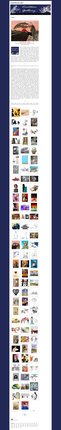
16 (18, 424)
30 (23, 425)
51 (14, 427)
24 (36, 424)
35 (33, 425)
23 (34, 424)
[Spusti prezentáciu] (14, 107)
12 (36, 423)
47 (32, 426)
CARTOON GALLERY (16, 3)
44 (25, 426)
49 (36, 426)
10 (32, 423)
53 (18, 427)
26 (14, 425)
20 (27, 424)
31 (25, 425)
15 (16, 424)
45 (27, 426)
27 (16, 425)
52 (16, 427)
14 (14, 424)
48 (34, 426)
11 (34, 423)
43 (23, 426)
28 (18, 425)
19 (25, 424)
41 (18, 426)
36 (35, 425)
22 (32, 424)
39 (14, 426)
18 (23, 424)
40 (16, 426)
